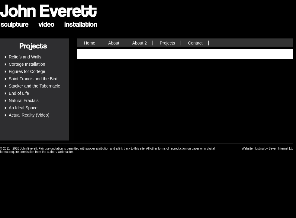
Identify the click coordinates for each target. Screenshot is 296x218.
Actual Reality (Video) (29, 115)
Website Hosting (253, 148)
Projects (167, 43)
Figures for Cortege (27, 71)
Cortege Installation (27, 64)
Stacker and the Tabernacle (34, 86)
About (113, 43)
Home (89, 43)
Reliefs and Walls (25, 56)
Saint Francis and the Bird (33, 78)
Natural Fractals (24, 100)
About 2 (139, 43)
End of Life (19, 93)
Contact (195, 43)
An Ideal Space (23, 107)
